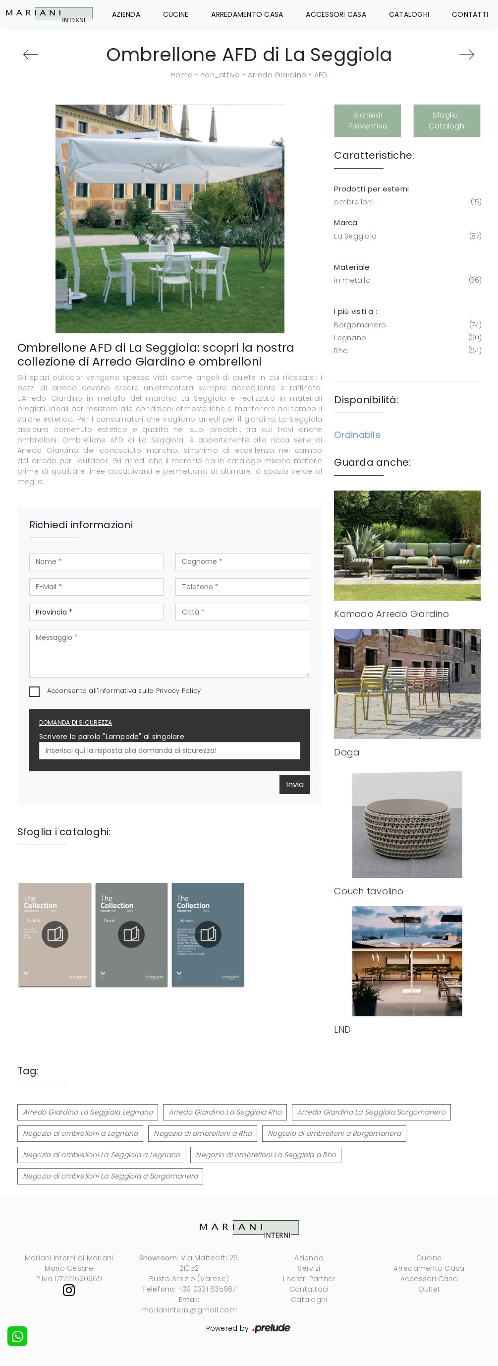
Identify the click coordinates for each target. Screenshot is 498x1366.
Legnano (406, 338)
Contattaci (309, 1289)
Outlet (429, 1289)
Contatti (470, 14)
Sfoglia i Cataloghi (447, 120)
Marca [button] (345, 222)
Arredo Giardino (277, 75)
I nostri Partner (309, 1279)
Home (181, 75)
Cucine (176, 14)
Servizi (309, 1268)
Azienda (126, 14)
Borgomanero (406, 325)
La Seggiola (406, 236)
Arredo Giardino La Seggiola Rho (224, 1112)
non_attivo (220, 75)
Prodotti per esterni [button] (371, 189)
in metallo (406, 280)
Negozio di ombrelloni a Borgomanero (334, 1133)
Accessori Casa (336, 14)
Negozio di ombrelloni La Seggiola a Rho (266, 1155)
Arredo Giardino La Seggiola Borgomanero (371, 1112)
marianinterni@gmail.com (189, 1310)
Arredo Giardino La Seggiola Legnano (88, 1112)
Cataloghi (409, 14)
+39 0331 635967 (207, 1289)
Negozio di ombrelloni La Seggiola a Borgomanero (110, 1176)
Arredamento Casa (247, 14)
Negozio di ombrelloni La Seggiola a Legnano (101, 1155)
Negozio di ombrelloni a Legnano (80, 1133)
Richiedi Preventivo (368, 120)
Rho (406, 351)
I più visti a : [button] (355, 311)
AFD (321, 75)
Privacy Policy (178, 690)
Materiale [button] (352, 267)
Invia (295, 784)
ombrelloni (406, 202)
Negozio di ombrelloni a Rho (203, 1133)
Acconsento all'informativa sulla (124, 690)
